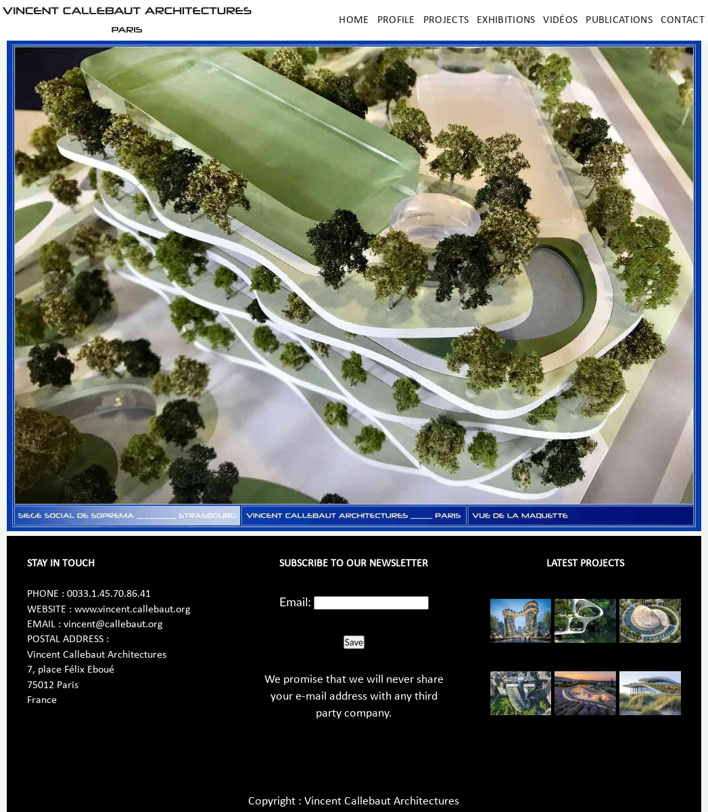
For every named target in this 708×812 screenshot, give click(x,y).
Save (354, 642)
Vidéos (560, 20)
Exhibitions (506, 20)
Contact (683, 20)
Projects (446, 20)
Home (354, 20)
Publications (619, 20)
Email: (295, 601)
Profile (396, 20)
